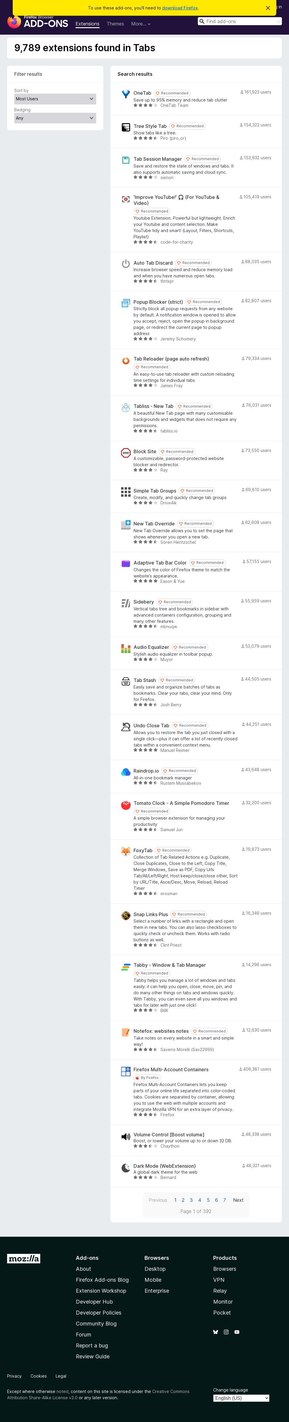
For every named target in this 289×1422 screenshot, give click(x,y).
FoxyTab (143, 850)
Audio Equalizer (151, 647)
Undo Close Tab (151, 725)
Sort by (21, 90)
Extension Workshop (101, 1291)
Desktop (155, 1269)
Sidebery (144, 602)
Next (238, 1200)
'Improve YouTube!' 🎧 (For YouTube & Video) (176, 200)
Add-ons (87, 1258)
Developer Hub (94, 1302)
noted (62, 1391)
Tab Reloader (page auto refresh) (171, 359)
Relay (220, 1291)
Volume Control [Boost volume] (169, 1135)
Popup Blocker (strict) (158, 302)
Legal (61, 1375)
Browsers (224, 1269)
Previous (158, 1200)
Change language (230, 1389)
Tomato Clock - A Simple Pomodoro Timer (181, 803)
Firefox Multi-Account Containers (171, 1069)
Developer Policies (98, 1313)
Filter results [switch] (28, 74)
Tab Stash (145, 680)
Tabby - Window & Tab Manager (170, 965)
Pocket (222, 1313)
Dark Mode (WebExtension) (165, 1166)
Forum (83, 1334)
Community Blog (96, 1323)
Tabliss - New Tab (154, 406)
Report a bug (92, 1345)
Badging (22, 109)
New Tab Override (154, 524)
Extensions (87, 24)
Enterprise (156, 1291)
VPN (218, 1280)
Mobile (152, 1280)
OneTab (142, 93)
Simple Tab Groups (155, 491)
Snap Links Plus (151, 914)
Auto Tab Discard (153, 263)
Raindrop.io (146, 771)
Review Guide (93, 1356)
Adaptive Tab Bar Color (160, 563)
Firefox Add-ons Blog (102, 1280)
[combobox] (240, 21)
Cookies (38, 1375)
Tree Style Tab (150, 126)
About (83, 1269)
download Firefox (180, 7)
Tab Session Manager (158, 159)
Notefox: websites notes (161, 1031)
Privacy (14, 1375)
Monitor (223, 1302)
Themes (115, 24)
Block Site (145, 451)
